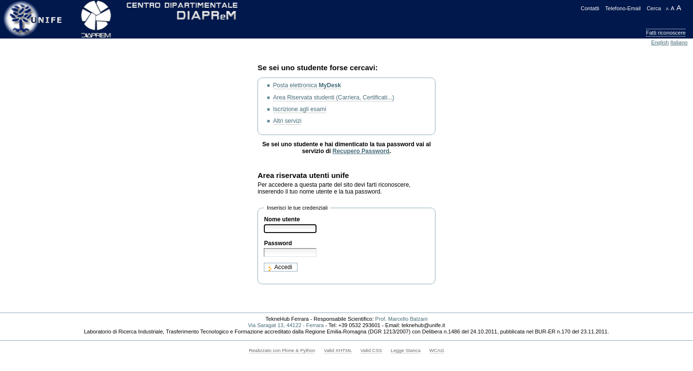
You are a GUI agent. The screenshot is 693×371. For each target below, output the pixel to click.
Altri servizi (287, 120)
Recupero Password (361, 151)
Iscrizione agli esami (299, 109)
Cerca (654, 8)
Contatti (590, 8)
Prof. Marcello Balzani (401, 319)
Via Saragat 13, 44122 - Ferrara (286, 325)
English (660, 42)
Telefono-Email (623, 8)
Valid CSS (371, 350)
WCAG (436, 350)
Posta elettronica (307, 85)
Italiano (679, 42)
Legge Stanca (405, 350)
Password (278, 243)
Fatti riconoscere (666, 33)
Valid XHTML (338, 350)
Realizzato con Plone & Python (282, 350)
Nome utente (281, 219)
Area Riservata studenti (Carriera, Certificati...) (334, 97)
